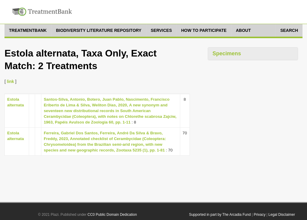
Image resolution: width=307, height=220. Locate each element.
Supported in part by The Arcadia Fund (220, 214)
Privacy (259, 214)
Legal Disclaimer (281, 214)
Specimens (227, 53)
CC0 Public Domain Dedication (112, 214)
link (10, 81)
